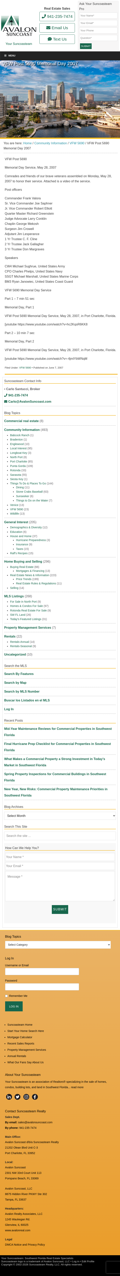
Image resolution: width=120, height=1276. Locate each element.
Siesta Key (16, 479)
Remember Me (18, 995)
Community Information (22, 429)
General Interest (16, 522)
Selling (14, 587)
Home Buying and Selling (23, 561)
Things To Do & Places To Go (28, 483)
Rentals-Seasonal (21, 646)
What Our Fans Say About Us (25, 1062)
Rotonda (15, 470)
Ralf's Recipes (19, 553)
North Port (16, 457)
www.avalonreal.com (17, 1230)
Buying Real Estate (21, 567)
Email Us (57, 27)
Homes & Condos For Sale (26, 606)
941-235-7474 (57, 16)
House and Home (21, 536)
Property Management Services (27, 627)
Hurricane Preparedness (31, 540)
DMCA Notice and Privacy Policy (25, 1244)
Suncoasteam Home (20, 1024)
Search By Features (18, 674)
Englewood (17, 444)
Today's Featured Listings (25, 619)
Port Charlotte (18, 461)
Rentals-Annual (19, 641)
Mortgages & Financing (30, 570)
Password (11, 980)
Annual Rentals (16, 1056)
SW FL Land (17, 614)
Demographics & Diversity (26, 527)
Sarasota (15, 474)
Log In (9, 709)
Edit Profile (88, 1261)
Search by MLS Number (22, 691)
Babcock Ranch (19, 435)
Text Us (57, 39)
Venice (14, 505)
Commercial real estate (21, 421)
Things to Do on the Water (32, 500)
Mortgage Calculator (19, 1037)
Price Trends (24, 579)
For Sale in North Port (23, 601)
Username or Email (17, 965)
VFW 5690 (25, 367)
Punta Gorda (18, 466)
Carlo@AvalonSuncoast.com (27, 401)
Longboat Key (18, 452)
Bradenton (16, 439)
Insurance (22, 544)
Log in (75, 1261)
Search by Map (15, 682)
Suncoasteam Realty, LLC (44, 1264)
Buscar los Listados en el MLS (27, 700)
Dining (20, 487)
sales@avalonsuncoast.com (35, 1122)
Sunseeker (22, 496)
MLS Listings (14, 596)
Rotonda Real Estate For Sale (28, 610)
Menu (9, 55)
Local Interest (18, 448)
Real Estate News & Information (29, 575)
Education (16, 531)
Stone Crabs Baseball (29, 491)
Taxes (19, 548)
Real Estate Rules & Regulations (36, 583)
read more (77, 1087)
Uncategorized (15, 654)
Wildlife (14, 513)
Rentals (10, 636)
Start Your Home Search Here (25, 1031)
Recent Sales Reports (20, 1043)
